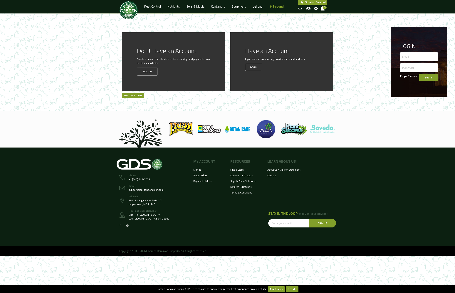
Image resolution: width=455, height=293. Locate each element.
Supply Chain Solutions (243, 181)
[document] (227, 289)
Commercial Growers (242, 175)
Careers (271, 175)
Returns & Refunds (241, 186)
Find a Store (237, 169)
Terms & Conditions (241, 192)
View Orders (200, 175)
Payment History (202, 181)
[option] (181, 129)
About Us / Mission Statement (283, 169)
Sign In (197, 169)
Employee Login (133, 95)
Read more (276, 289)
